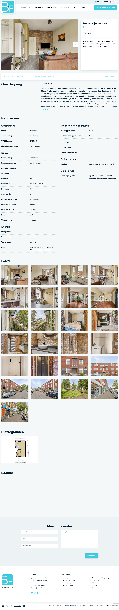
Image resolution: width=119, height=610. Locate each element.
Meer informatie (110, 76)
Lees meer (44, 110)
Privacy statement (70, 606)
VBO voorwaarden (112, 606)
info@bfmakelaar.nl (39, 588)
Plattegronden (40, 76)
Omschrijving (8, 76)
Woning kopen (67, 583)
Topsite (101, 606)
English (115, 2)
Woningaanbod (67, 578)
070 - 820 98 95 (102, 2)
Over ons (23, 7)
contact (95, 46)
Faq (93, 588)
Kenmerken (20, 76)
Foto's (29, 76)
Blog (75, 7)
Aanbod (63, 7)
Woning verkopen (68, 580)
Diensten (50, 7)
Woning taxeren (67, 585)
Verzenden (91, 556)
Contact (85, 7)
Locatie (51, 76)
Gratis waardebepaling (106, 7)
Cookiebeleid (83, 606)
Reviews (37, 7)
